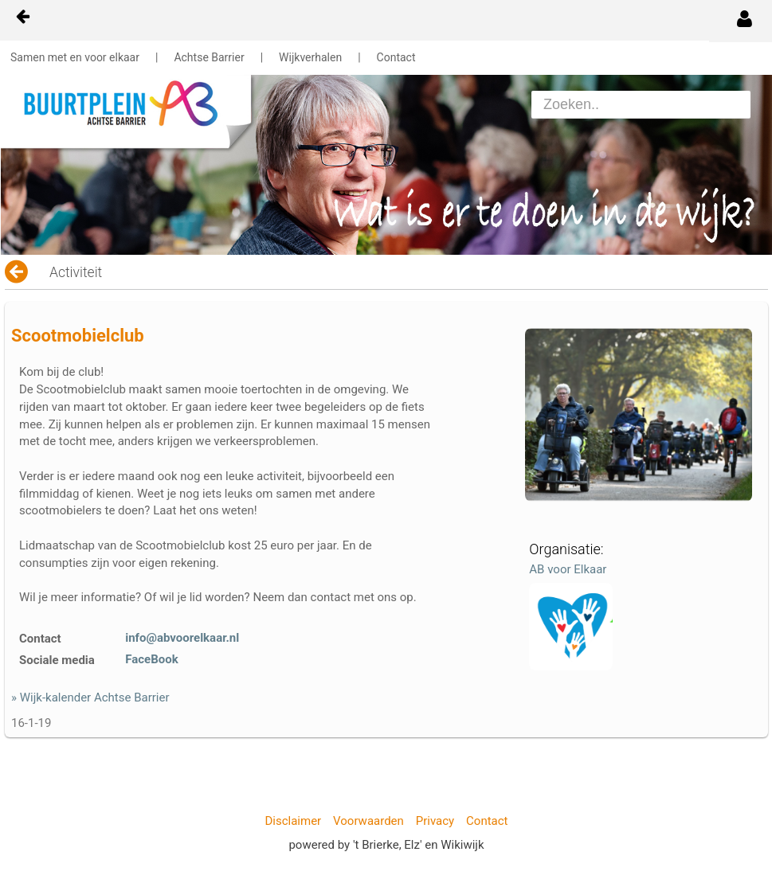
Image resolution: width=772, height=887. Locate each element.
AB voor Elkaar (567, 569)
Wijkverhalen (310, 57)
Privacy (435, 821)
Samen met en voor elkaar (74, 57)
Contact (396, 57)
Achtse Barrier (209, 57)
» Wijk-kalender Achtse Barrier (90, 697)
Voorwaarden (368, 821)
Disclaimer (293, 821)
